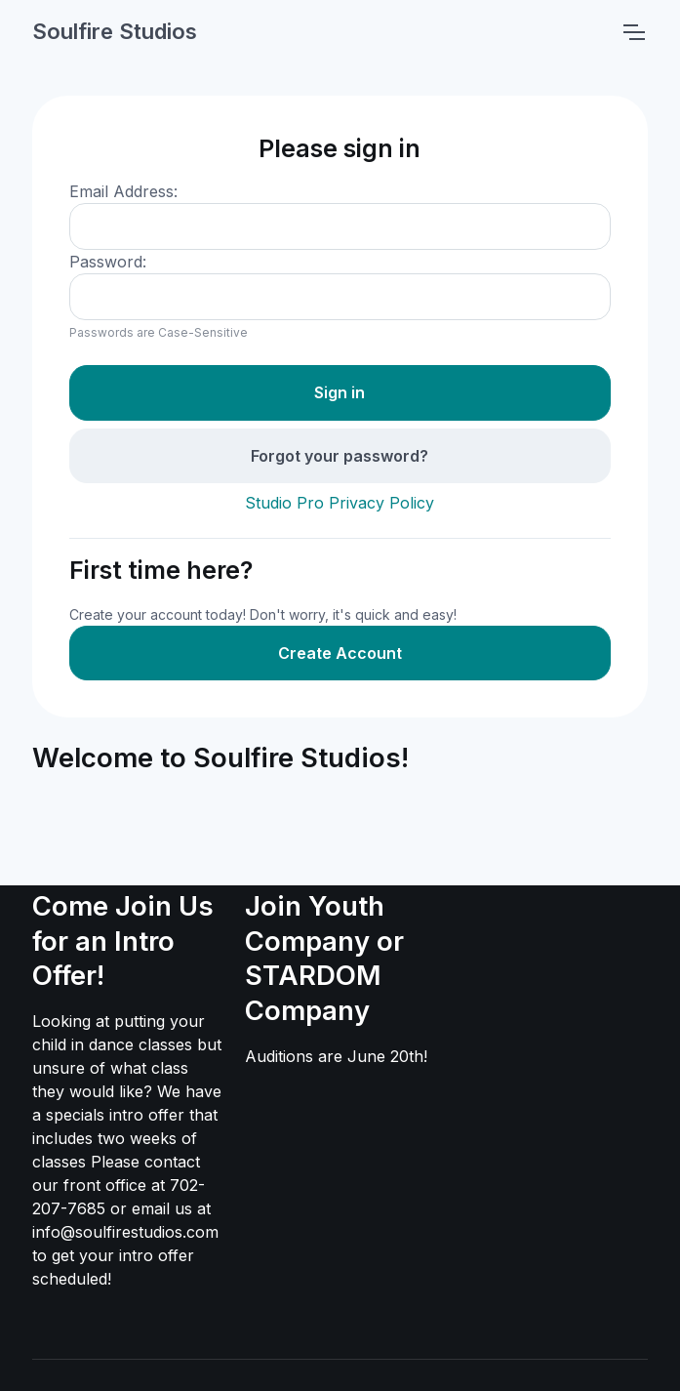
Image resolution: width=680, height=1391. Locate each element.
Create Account (340, 653)
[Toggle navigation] (633, 32)
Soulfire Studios (114, 31)
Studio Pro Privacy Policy (339, 502)
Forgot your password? (339, 456)
